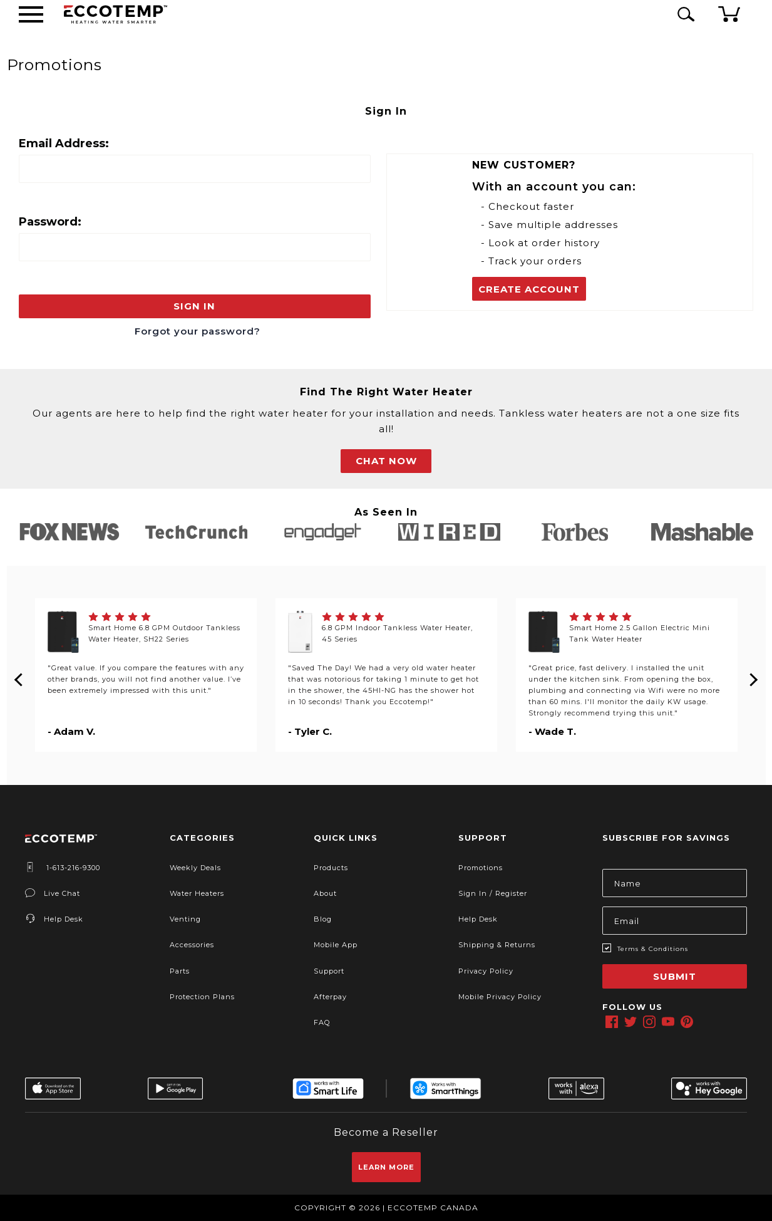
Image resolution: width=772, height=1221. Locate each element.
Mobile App (336, 944)
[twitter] (630, 1021)
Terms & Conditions (652, 949)
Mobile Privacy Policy (500, 996)
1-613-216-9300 (62, 867)
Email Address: (64, 143)
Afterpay (330, 996)
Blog (323, 919)
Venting (185, 919)
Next (753, 674)
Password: (50, 221)
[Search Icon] (683, 14)
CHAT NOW (386, 461)
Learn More (386, 1167)
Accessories (192, 944)
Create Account (529, 289)
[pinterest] (686, 1021)
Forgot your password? (197, 331)
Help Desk (54, 919)
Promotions (480, 867)
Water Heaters (197, 893)
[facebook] (611, 1021)
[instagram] (649, 1021)
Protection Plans (202, 996)
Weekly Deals (195, 867)
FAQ (322, 1022)
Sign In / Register (492, 893)
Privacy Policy (485, 970)
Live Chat (52, 893)
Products (331, 867)
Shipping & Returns (496, 944)
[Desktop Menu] (31, 14)
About (325, 893)
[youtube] (668, 1021)
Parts (180, 970)
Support (329, 970)
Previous (19, 674)
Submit (674, 976)
